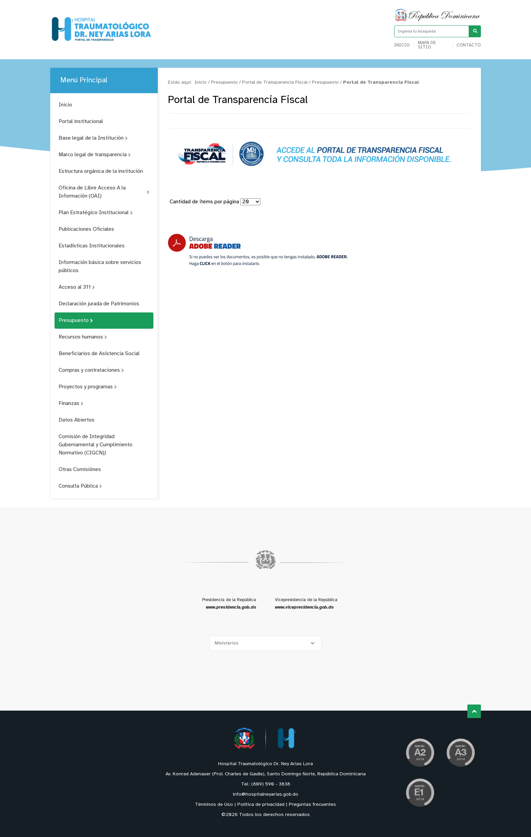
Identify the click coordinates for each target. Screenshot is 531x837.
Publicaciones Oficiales (86, 229)
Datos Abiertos (76, 420)
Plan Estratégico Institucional (96, 213)
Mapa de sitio (427, 45)
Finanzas (71, 403)
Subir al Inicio (474, 711)
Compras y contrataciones (91, 370)
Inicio (402, 45)
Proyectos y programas (88, 387)
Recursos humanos (83, 337)
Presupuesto (76, 320)
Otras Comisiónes (80, 469)
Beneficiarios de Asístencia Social (99, 353)
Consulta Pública (80, 486)
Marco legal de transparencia (95, 155)
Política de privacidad (260, 804)
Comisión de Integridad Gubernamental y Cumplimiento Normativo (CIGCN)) (95, 445)
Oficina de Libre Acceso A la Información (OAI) (104, 192)
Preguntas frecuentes (312, 804)
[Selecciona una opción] (265, 643)
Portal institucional (81, 121)
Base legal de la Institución (93, 138)
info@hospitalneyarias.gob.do (265, 794)
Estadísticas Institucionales (92, 246)
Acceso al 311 (77, 287)
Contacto (468, 45)
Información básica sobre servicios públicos (100, 266)
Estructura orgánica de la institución (101, 171)
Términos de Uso (214, 804)
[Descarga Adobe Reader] (257, 250)
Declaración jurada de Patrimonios (99, 304)
